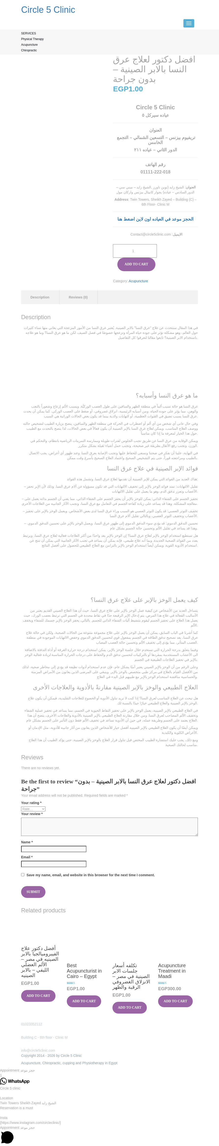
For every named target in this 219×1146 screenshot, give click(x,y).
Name (27, 842)
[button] (109, 1070)
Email (27, 857)
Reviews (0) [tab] (78, 297)
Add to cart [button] (38, 996)
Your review (32, 814)
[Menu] (188, 23)
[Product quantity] (135, 251)
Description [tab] (39, 297)
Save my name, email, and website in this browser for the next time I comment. (91, 875)
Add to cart (136, 264)
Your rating (31, 803)
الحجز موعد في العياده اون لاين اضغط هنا (155, 219)
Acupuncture (138, 281)
